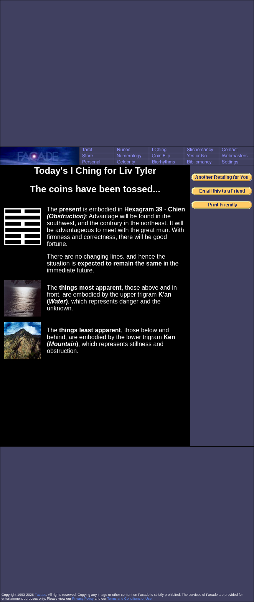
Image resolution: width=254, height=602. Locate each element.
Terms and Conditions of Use (129, 598)
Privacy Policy (83, 598)
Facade (40, 595)
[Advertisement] (72, 73)
